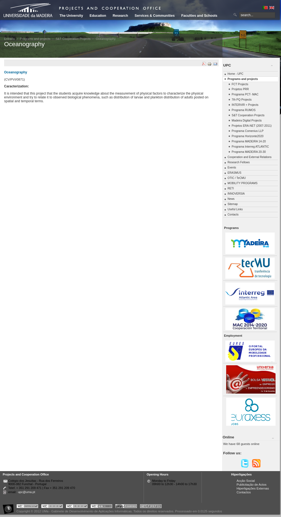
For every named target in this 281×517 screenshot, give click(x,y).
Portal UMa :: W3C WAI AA (101, 507)
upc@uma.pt (26, 492)
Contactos (244, 492)
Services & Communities (155, 16)
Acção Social (246, 480)
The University (71, 16)
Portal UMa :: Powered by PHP (126, 507)
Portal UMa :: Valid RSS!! (77, 507)
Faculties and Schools (199, 16)
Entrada (9, 38)
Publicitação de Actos (251, 484)
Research (120, 16)
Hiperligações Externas (253, 488)
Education (98, 16)
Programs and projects (35, 38)
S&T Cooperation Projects (73, 38)
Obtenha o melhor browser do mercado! (151, 507)
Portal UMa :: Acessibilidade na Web (9, 507)
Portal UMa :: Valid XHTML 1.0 (27, 507)
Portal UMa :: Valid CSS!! (52, 507)
